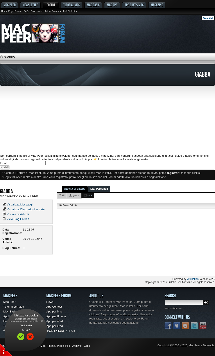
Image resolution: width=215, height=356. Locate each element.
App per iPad (54, 321)
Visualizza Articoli (15, 214)
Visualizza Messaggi (17, 204)
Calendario (36, 11)
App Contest (54, 306)
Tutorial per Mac (13, 306)
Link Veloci (69, 11)
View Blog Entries (15, 219)
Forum (51, 5)
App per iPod (54, 326)
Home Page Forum (11, 11)
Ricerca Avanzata (173, 308)
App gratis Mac (134, 5)
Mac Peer (9, 301)
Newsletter (30, 5)
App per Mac (54, 311)
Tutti (61, 195)
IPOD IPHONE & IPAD (60, 330)
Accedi (208, 17)
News (50, 301)
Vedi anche (26, 325)
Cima (87, 345)
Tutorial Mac (71, 5)
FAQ (26, 11)
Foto (90, 195)
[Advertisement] (107, 120)
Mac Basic (93, 5)
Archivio (77, 345)
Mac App (112, 5)
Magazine (157, 5)
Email (3, 163)
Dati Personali (99, 188)
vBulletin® (193, 279)
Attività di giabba (74, 188)
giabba (76, 195)
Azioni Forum (52, 11)
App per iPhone (56, 316)
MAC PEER (10, 5)
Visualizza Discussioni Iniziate (23, 209)
